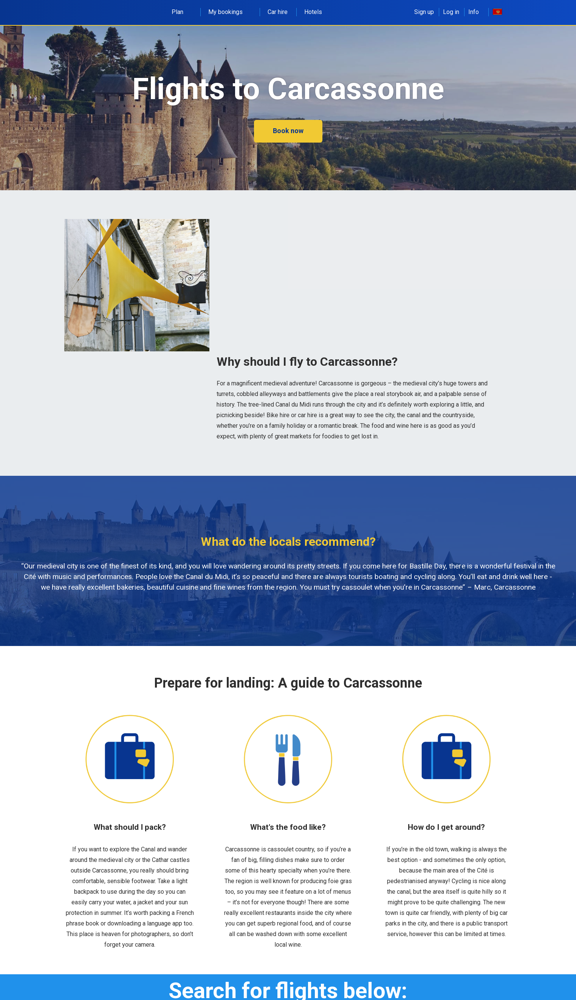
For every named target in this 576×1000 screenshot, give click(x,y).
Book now (288, 131)
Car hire (278, 12)
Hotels (313, 12)
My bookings (229, 12)
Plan (182, 12)
